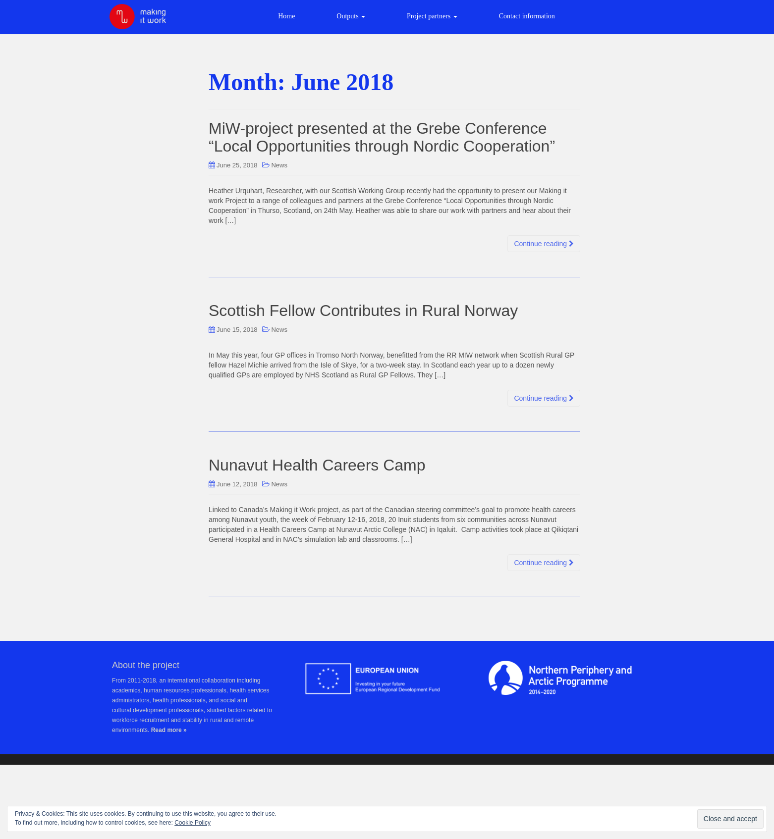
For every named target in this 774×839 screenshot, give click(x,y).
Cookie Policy (192, 822)
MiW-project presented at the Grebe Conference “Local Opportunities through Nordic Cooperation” (382, 137)
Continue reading (544, 244)
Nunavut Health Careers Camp (317, 465)
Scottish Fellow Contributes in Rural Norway (363, 310)
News (279, 165)
